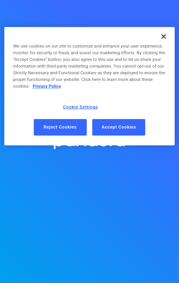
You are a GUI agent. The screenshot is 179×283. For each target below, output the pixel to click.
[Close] (163, 36)
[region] (89, 86)
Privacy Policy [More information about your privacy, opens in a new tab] (47, 86)
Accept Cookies (119, 127)
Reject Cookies (60, 127)
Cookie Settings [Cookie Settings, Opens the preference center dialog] (80, 107)
